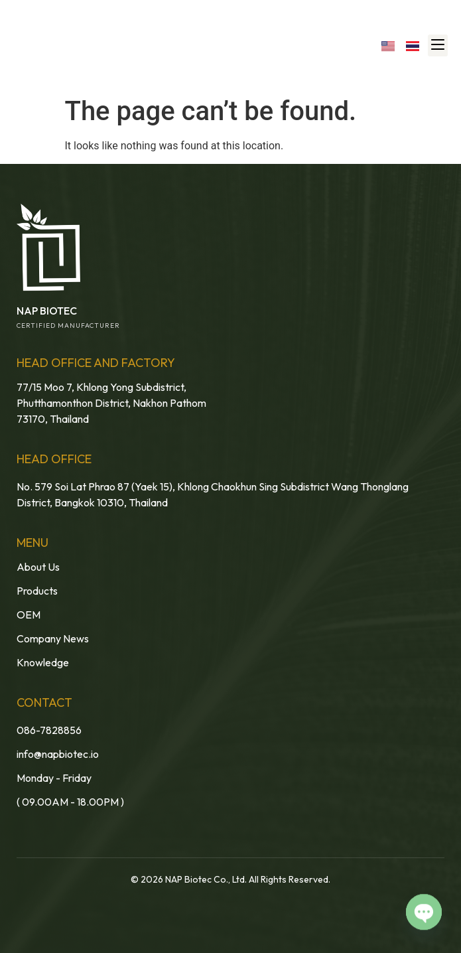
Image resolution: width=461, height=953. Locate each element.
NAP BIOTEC (47, 310)
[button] (438, 45)
